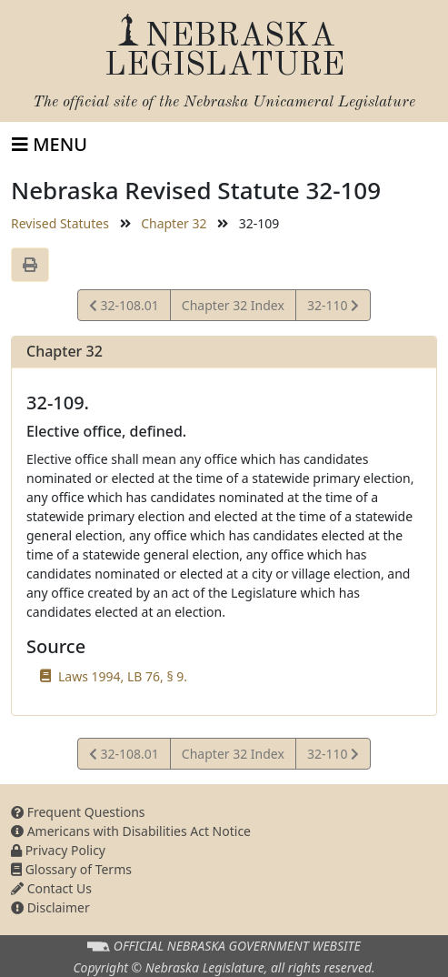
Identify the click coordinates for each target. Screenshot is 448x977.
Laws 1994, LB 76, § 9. (122, 676)
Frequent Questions (78, 812)
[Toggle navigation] (49, 144)
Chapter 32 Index (233, 305)
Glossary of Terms (71, 869)
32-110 (332, 308)
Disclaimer (50, 907)
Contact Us (51, 888)
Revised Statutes (60, 223)
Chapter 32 (173, 223)
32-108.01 (124, 308)
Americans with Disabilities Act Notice (131, 831)
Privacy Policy (58, 850)
